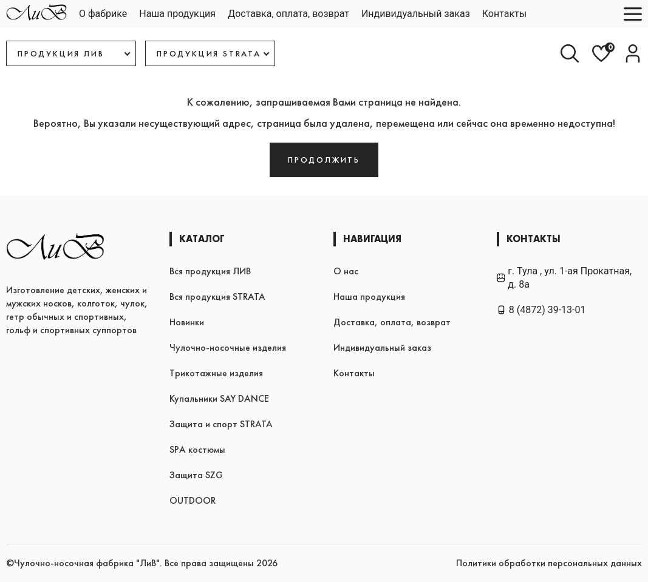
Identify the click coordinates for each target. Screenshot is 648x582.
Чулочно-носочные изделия (227, 347)
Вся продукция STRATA (217, 296)
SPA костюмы (197, 449)
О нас (345, 271)
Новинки (186, 322)
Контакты (504, 13)
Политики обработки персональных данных (549, 563)
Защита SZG (196, 475)
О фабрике (103, 13)
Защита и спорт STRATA (221, 424)
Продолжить (324, 159)
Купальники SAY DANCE (219, 398)
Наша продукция (177, 13)
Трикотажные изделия (216, 373)
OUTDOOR (192, 500)
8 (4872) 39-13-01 (541, 310)
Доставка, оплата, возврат (288, 13)
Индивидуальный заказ (415, 13)
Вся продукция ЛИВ (210, 271)
